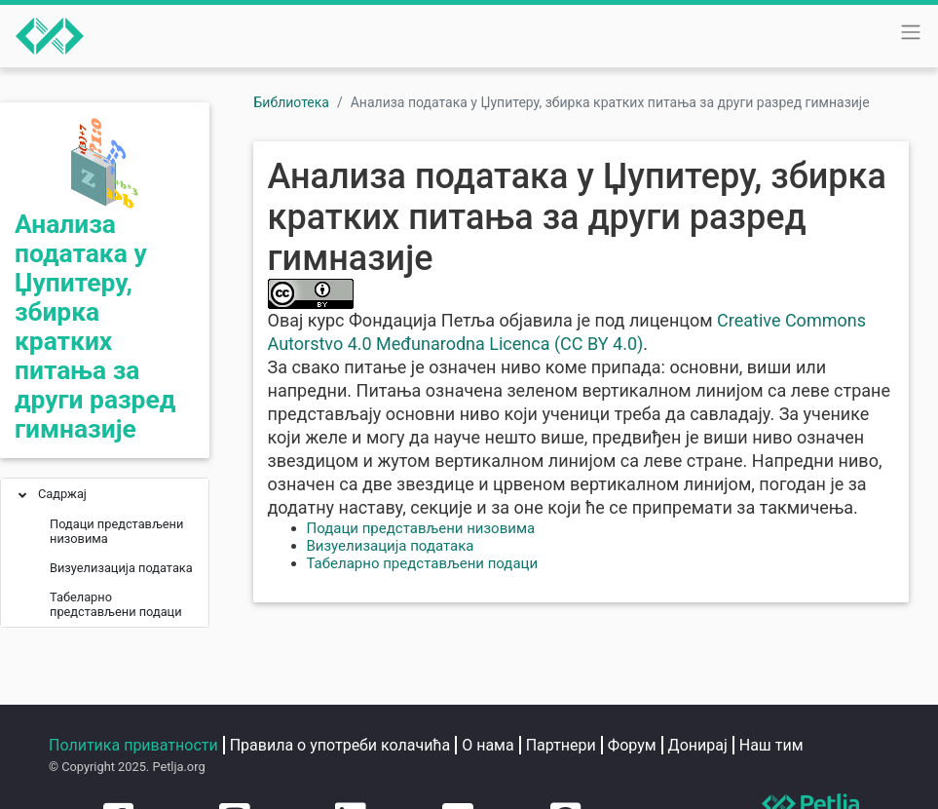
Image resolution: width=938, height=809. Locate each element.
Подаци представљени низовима (421, 528)
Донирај (698, 745)
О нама (487, 745)
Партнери (561, 745)
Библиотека (291, 102)
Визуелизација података (390, 546)
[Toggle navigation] (910, 32)
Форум (632, 745)
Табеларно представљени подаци (423, 563)
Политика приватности (133, 745)
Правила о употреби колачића (340, 745)
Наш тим (771, 745)
